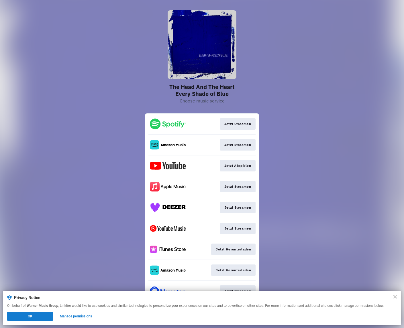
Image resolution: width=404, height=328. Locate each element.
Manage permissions (76, 316)
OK (30, 316)
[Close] (395, 296)
